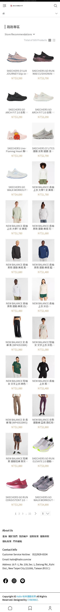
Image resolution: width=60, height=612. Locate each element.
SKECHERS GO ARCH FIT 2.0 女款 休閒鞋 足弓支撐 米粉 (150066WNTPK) (43, 111)
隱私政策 (6, 541)
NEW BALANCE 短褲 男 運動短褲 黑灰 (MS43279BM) (17, 460)
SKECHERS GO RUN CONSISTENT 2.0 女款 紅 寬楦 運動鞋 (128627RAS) (17, 499)
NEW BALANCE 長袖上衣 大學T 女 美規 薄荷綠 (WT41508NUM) (17, 227)
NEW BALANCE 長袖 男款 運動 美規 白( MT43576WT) (17, 305)
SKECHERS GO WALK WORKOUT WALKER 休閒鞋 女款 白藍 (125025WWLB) (17, 188)
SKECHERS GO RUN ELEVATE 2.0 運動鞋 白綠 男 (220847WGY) (43, 460)
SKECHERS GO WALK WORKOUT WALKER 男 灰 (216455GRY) (43, 499)
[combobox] (20, 34)
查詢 (4, 536)
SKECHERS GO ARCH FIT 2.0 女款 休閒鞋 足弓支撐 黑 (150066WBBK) (17, 111)
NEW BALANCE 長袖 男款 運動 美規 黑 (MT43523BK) (17, 266)
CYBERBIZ (32, 599)
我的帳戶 (23, 536)
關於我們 (12, 536)
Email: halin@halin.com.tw (16, 559)
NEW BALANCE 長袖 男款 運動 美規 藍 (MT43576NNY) (43, 266)
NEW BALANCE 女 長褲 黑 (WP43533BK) (17, 343)
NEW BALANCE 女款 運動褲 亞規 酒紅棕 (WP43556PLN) (43, 421)
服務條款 (44, 536)
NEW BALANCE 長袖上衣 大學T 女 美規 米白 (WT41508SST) (43, 188)
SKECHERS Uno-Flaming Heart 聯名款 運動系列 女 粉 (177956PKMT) (17, 150)
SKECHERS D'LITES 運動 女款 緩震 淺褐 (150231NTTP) (43, 150)
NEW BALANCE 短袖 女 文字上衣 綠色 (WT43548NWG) (17, 382)
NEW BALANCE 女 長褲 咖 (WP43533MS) (17, 421)
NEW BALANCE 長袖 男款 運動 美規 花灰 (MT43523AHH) (43, 227)
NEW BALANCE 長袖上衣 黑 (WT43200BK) (43, 382)
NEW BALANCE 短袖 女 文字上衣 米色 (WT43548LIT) (43, 343)
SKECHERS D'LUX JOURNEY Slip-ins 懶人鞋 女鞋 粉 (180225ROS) (17, 72)
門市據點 (17, 541)
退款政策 (34, 536)
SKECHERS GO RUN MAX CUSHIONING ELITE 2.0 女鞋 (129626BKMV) (43, 72)
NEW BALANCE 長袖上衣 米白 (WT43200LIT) (43, 305)
